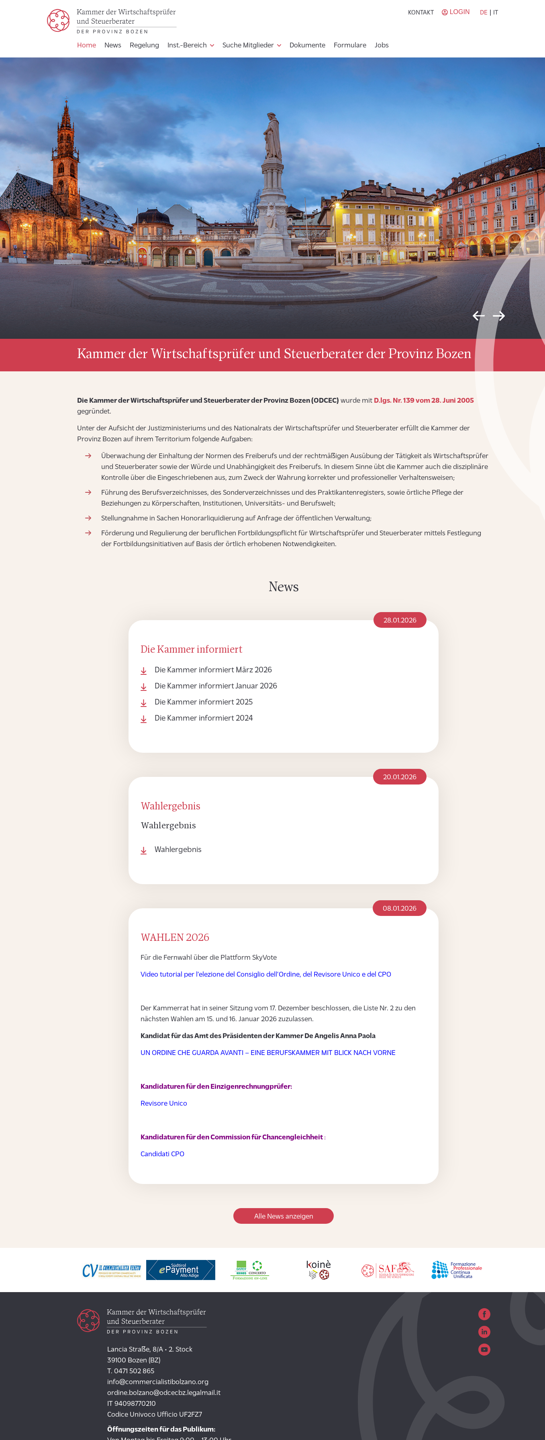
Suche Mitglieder (248, 45)
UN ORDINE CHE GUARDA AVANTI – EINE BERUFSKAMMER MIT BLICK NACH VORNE (268, 1053)
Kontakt (421, 13)
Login (460, 11)
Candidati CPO (162, 1154)
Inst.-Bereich (187, 45)
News (112, 45)
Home (86, 45)
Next (499, 318)
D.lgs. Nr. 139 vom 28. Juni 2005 (424, 401)
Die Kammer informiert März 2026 (213, 670)
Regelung (144, 45)
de (484, 13)
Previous (479, 318)
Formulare (350, 45)
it (495, 13)
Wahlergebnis (178, 850)
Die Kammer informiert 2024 (204, 719)
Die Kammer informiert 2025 (204, 702)
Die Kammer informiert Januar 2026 (216, 686)
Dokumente (307, 45)
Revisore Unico (164, 1104)
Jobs (382, 45)
